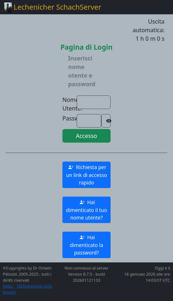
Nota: (8, 285)
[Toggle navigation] (159, 7)
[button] (86, 175)
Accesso (86, 136)
